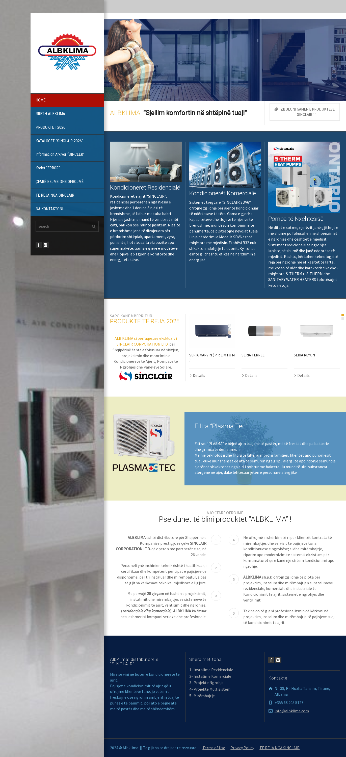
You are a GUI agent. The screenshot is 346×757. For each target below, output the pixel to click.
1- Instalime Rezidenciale (211, 669)
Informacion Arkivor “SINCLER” (60, 154)
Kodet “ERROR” (48, 168)
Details (199, 375)
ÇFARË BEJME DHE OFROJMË (60, 181)
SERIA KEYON (304, 355)
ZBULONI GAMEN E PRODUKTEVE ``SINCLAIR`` (304, 112)
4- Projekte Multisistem (209, 689)
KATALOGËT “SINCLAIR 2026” (59, 141)
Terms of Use (213, 747)
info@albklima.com (292, 710)
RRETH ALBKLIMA (50, 113)
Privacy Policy (242, 747)
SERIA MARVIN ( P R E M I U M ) (212, 357)
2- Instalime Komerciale (210, 676)
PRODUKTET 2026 (50, 127)
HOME (40, 100)
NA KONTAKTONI (49, 208)
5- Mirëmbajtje (202, 695)
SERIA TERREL (253, 355)
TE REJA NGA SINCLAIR (55, 195)
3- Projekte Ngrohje (206, 682)
